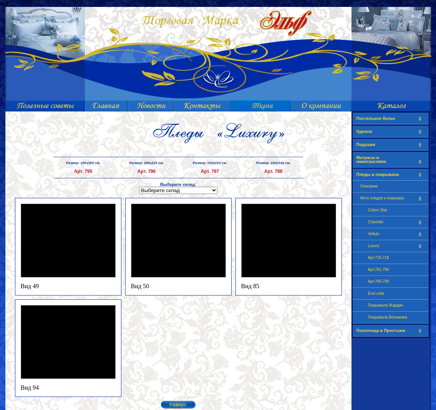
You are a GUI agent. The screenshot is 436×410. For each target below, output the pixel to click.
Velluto (396, 234)
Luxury (396, 246)
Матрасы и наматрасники (390, 159)
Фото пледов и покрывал (392, 198)
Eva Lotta (376, 293)
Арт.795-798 (378, 281)
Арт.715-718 (378, 258)
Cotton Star (378, 210)
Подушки (390, 144)
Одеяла (390, 131)
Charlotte (396, 222)
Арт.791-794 (378, 269)
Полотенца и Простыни (390, 330)
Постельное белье (390, 118)
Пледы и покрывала (390, 174)
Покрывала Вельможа (387, 317)
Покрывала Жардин (385, 305)
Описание (369, 186)
